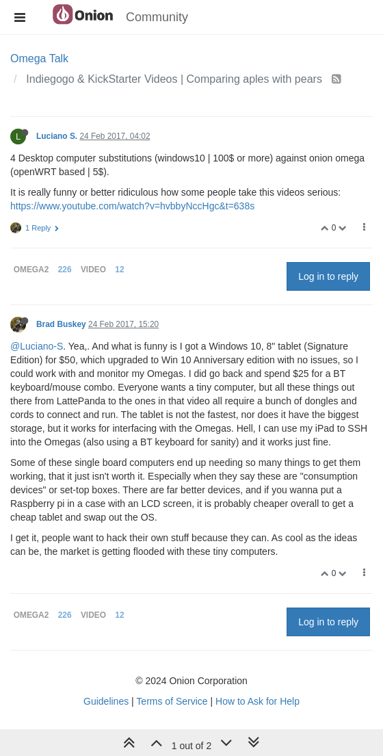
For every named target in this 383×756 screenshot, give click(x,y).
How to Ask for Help (257, 701)
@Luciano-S (36, 346)
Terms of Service (171, 701)
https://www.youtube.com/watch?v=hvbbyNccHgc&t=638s (132, 205)
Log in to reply (328, 276)
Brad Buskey (61, 324)
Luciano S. (56, 136)
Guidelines (106, 701)
